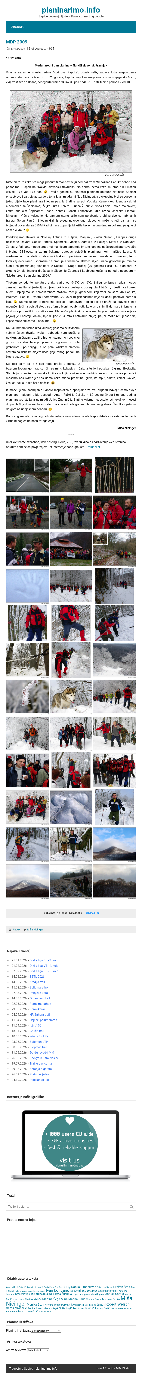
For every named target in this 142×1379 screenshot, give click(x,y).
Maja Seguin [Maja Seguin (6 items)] (97, 1293)
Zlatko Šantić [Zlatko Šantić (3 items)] (45, 1311)
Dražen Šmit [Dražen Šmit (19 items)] (121, 1287)
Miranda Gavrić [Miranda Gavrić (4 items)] (93, 1299)
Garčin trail (37, 1031)
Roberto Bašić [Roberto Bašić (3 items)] (81, 1305)
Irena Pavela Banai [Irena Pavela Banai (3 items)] (36, 1291)
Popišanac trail (40, 1079)
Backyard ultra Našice (44, 1058)
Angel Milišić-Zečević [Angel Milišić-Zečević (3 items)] (16, 1287)
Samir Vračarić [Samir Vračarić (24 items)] (16, 1308)
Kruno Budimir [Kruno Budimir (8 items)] (44, 1293)
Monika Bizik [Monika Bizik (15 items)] (35, 1304)
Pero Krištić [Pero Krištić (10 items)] (68, 1304)
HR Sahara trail (40, 1014)
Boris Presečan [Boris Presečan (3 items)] (51, 1287)
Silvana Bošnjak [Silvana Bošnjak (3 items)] (50, 1308)
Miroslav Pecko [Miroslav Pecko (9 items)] (111, 1299)
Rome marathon (40, 1003)
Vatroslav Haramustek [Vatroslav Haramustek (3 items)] (121, 1308)
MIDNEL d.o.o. (124, 1368)
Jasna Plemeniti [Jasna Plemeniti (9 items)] (108, 1290)
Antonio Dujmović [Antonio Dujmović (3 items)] (35, 1287)
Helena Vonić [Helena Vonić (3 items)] (21, 1291)
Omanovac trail (40, 998)
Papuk (16, 929)
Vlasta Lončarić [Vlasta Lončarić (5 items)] (30, 1311)
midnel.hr (94, 447)
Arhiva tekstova (16, 1350)
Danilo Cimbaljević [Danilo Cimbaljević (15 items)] (83, 1287)
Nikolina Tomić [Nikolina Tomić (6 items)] (52, 1304)
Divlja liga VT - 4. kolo (44, 965)
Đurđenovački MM (42, 1052)
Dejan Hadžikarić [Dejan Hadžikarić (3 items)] (105, 1287)
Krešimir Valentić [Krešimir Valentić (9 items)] (25, 1293)
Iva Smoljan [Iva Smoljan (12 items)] (77, 1290)
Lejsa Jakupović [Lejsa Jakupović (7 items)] (81, 1293)
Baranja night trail (41, 1069)
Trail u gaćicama (41, 1063)
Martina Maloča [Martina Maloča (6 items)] (33, 1299)
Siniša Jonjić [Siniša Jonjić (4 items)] (65, 1308)
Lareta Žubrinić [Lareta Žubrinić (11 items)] (62, 1293)
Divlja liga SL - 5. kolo (44, 971)
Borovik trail (37, 1009)
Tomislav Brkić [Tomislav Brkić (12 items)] (82, 1308)
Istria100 (35, 1025)
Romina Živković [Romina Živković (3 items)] (97, 1305)
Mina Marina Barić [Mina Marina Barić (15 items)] (73, 1299)
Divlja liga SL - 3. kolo (44, 960)
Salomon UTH (39, 1041)
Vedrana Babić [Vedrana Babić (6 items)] (13, 1311)
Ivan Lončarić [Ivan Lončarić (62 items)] (57, 1290)
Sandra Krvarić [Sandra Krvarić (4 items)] (35, 1308)
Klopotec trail (38, 1047)
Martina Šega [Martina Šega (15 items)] (51, 1299)
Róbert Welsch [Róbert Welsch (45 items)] (117, 1304)
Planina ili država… (18, 1330)
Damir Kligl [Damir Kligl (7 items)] (64, 1287)
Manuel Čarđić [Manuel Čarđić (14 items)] (114, 1293)
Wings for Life (39, 1036)
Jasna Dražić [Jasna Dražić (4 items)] (92, 1290)
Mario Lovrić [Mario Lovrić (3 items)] (18, 1299)
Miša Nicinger (35, 929)
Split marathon (39, 987)
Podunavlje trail (40, 1074)
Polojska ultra (39, 992)
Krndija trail (37, 982)
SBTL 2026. (37, 976)
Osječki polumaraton (43, 1020)
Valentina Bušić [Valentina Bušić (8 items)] (101, 1308)
